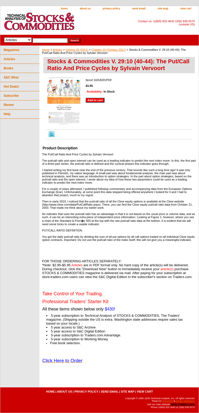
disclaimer (167, 401)
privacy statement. (185, 401)
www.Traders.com (183, 404)
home (64, 8)
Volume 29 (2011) (77, 49)
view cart (185, 8)
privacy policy (111, 8)
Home (46, 49)
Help (7, 114)
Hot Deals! (11, 86)
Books (8, 68)
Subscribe (11, 96)
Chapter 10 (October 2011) (108, 49)
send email (139, 8)
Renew (9, 105)
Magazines (12, 50)
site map (163, 8)
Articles (57, 49)
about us (85, 8)
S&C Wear (11, 77)
